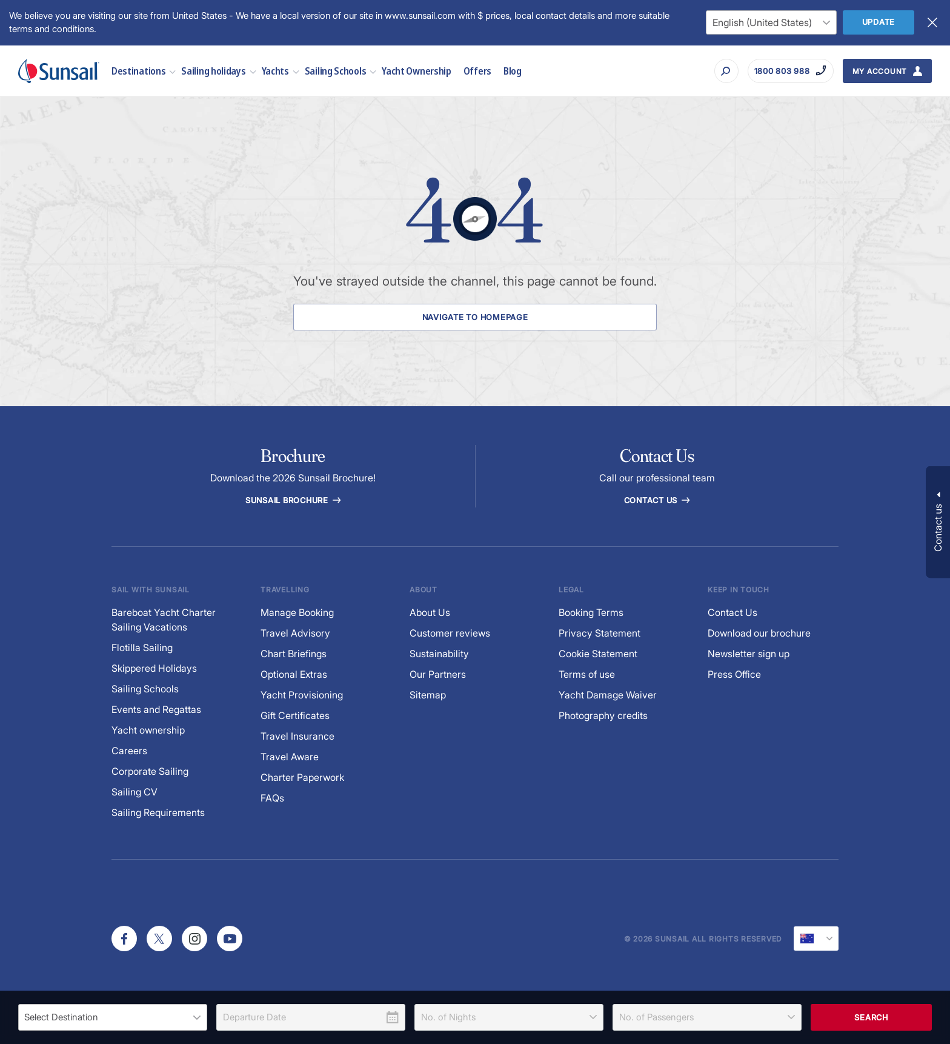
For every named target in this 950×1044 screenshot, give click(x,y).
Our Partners (438, 674)
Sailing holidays (213, 71)
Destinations (138, 71)
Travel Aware (290, 757)
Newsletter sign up (748, 654)
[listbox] (112, 1017)
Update (878, 22)
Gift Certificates (295, 715)
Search (871, 1017)
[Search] (726, 71)
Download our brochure (759, 633)
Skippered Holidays (154, 668)
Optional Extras (294, 674)
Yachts (275, 71)
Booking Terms (591, 612)
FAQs (272, 798)
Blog (512, 71)
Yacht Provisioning (302, 695)
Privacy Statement (599, 633)
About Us (430, 612)
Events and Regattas (156, 709)
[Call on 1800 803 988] (791, 71)
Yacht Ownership (416, 71)
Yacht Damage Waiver (608, 695)
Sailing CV (134, 792)
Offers (477, 71)
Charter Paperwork (302, 777)
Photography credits (603, 715)
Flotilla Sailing (142, 648)
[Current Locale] (816, 938)
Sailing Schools (336, 71)
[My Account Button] (887, 71)
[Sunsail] (58, 71)
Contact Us (656, 500)
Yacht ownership (148, 730)
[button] (938, 522)
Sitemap (428, 695)
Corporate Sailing (149, 771)
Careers (129, 751)
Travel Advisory (295, 633)
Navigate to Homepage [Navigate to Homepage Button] (475, 317)
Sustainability (439, 654)
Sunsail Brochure (293, 500)
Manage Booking (297, 612)
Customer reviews (450, 633)
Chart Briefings (294, 654)
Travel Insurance (297, 736)
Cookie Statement (598, 654)
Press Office (734, 674)
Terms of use (587, 674)
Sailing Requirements (158, 812)
